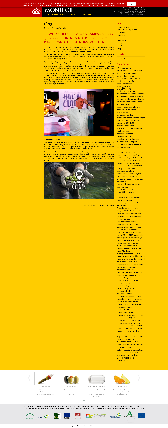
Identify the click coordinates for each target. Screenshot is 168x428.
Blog (89, 14)
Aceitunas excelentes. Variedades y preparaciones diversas (71, 392)
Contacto (82, 14)
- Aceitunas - (71, 387)
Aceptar (131, 4)
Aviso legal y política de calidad (77, 426)
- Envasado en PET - (96, 387)
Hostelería (121, 38)
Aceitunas (110, 205)
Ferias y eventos (123, 27)
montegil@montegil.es (138, 15)
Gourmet (121, 43)
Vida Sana (121, 46)
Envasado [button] (73, 14)
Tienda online (122, 40)
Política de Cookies (112, 5)
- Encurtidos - (46, 387)
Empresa (54, 14)
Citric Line (121, 35)
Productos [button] (64, 14)
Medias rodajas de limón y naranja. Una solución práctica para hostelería (122, 392)
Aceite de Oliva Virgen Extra (127, 30)
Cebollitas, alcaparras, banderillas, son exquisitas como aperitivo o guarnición (46, 392)
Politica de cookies (95, 426)
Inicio (47, 14)
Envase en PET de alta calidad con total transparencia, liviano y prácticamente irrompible (96, 393)
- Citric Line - (122, 387)
